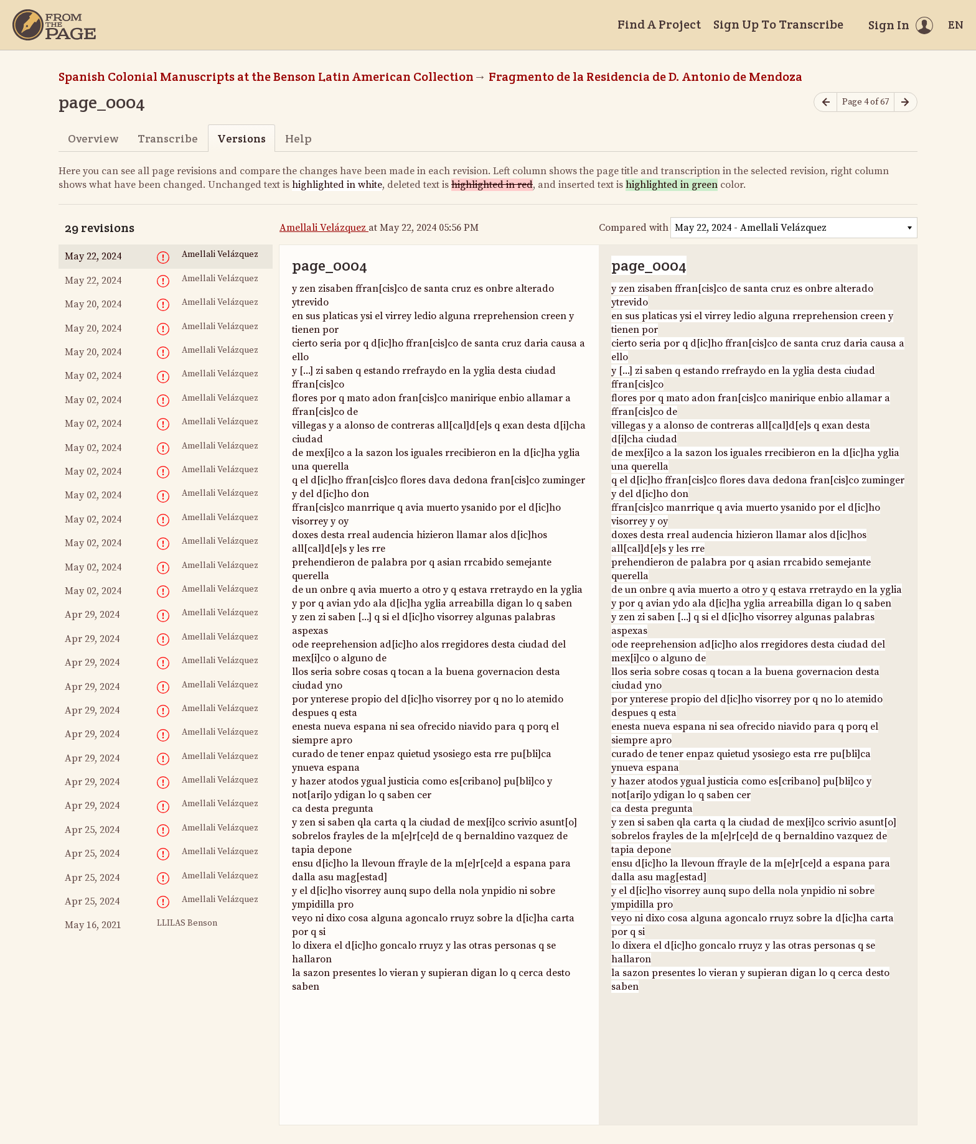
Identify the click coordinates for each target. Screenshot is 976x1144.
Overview (93, 138)
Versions (241, 138)
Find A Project (659, 24)
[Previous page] (825, 102)
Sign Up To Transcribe (778, 24)
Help (298, 138)
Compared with (634, 228)
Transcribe (168, 138)
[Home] (54, 24)
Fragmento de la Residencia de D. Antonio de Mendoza (645, 76)
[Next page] (905, 102)
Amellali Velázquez (323, 227)
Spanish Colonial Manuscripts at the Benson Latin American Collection (266, 76)
